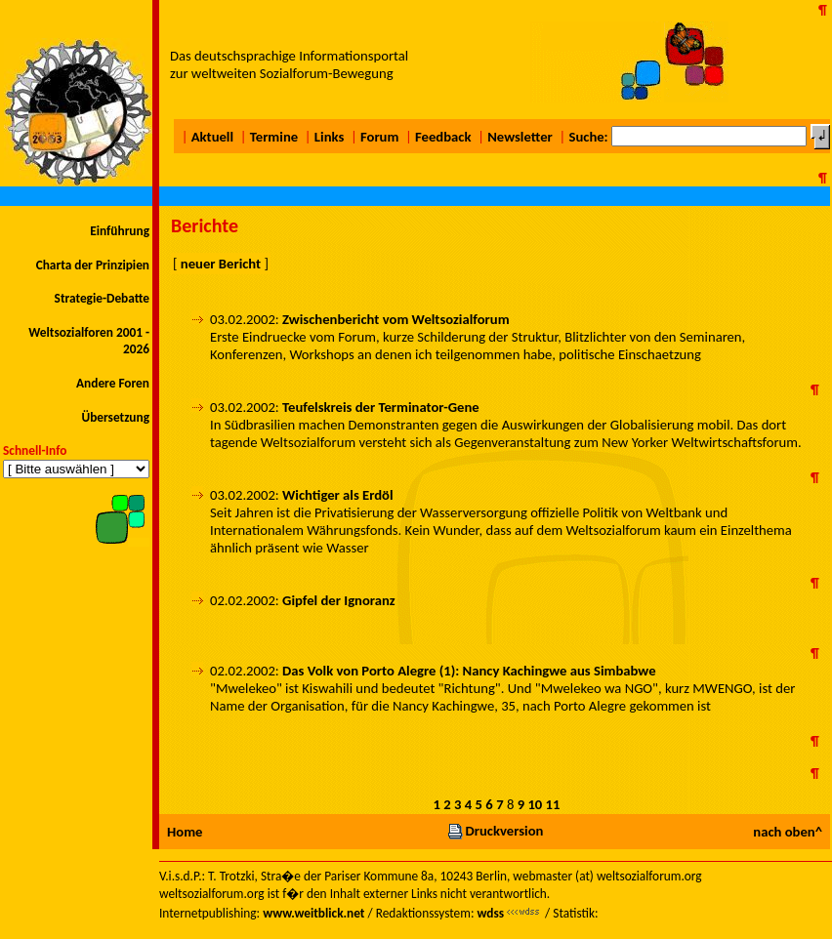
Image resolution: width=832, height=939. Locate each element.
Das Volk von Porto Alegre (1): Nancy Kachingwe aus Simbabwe (468, 670)
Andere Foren (112, 383)
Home (184, 831)
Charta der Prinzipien (92, 265)
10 (534, 804)
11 (553, 804)
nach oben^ (787, 831)
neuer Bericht (221, 263)
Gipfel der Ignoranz (338, 600)
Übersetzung (115, 417)
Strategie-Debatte (102, 298)
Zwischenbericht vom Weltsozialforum (396, 319)
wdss (490, 913)
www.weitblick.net (313, 913)
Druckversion (495, 830)
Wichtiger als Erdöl (338, 495)
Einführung (119, 231)
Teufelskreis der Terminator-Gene (380, 407)
